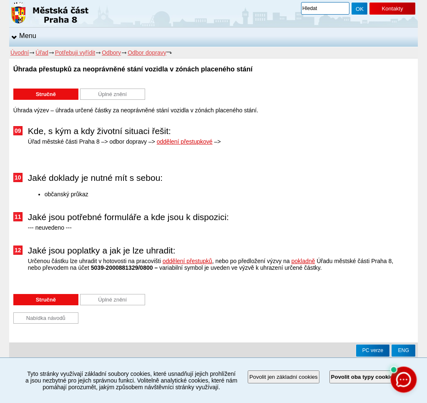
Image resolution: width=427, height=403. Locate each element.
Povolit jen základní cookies (283, 377)
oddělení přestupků (187, 261)
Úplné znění (112, 94)
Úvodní (19, 52)
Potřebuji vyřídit (75, 52)
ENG (403, 350)
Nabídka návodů (45, 318)
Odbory (111, 52)
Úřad (41, 52)
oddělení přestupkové (185, 141)
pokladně (303, 261)
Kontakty (392, 8)
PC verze (372, 350)
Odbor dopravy (147, 52)
